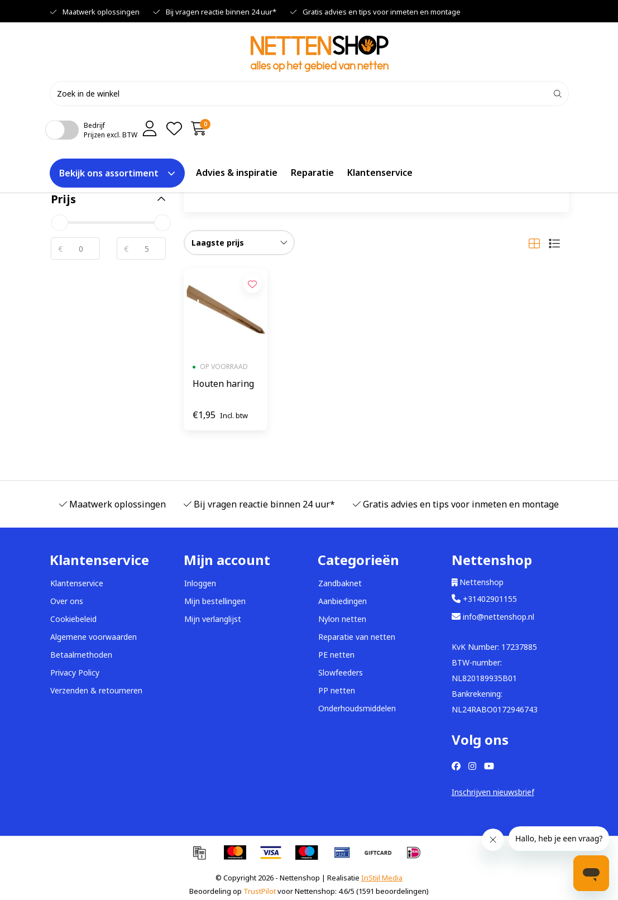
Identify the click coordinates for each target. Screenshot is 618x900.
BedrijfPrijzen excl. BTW (110, 130)
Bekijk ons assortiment (117, 173)
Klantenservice (380, 172)
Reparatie (312, 172)
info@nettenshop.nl (493, 616)
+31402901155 (484, 598)
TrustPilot (259, 891)
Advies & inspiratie (236, 172)
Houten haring (223, 383)
